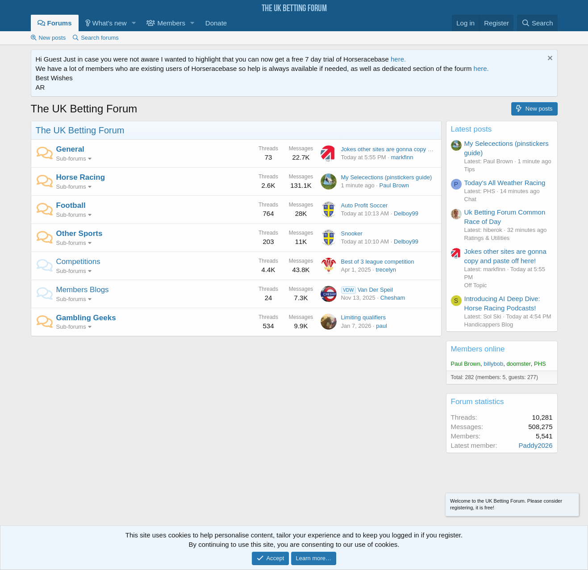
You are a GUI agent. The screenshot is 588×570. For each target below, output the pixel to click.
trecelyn (386, 269)
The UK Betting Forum (80, 130)
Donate (216, 23)
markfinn (402, 157)
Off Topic (475, 285)
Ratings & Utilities (487, 238)
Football (71, 205)
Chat (470, 199)
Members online (478, 349)
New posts (52, 37)
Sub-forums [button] (71, 158)
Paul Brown (394, 185)
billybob (493, 363)
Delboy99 (406, 213)
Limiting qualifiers (363, 317)
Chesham (392, 297)
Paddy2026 (536, 445)
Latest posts (471, 129)
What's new (109, 23)
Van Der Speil (367, 289)
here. (398, 59)
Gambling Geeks (86, 318)
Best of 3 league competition (377, 261)
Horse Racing (80, 177)
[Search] (537, 23)
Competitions (78, 261)
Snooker (352, 233)
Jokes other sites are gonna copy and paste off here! (408, 149)
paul (381, 325)
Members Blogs (82, 289)
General (70, 149)
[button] (133, 23)
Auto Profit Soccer (364, 205)
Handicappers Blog (488, 324)
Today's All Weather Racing (505, 182)
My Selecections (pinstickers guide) (386, 177)
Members (171, 23)
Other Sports (79, 233)
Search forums (100, 37)
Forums (59, 23)
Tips (469, 169)
